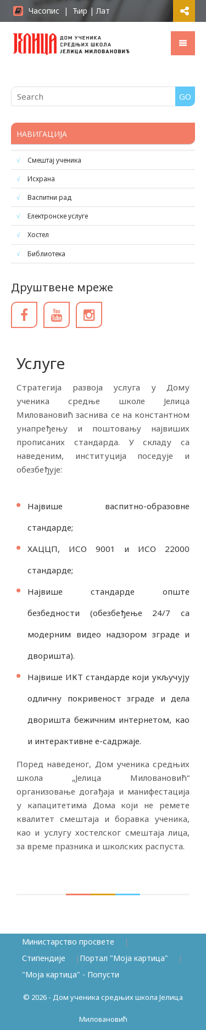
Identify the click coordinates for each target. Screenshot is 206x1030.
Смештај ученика (54, 160)
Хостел (38, 234)
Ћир (80, 10)
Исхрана (41, 178)
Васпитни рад (49, 197)
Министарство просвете (68, 941)
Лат (103, 10)
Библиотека (46, 253)
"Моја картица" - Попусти (70, 974)
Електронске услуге (57, 216)
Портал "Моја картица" (124, 958)
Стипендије (43, 958)
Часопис (36, 10)
